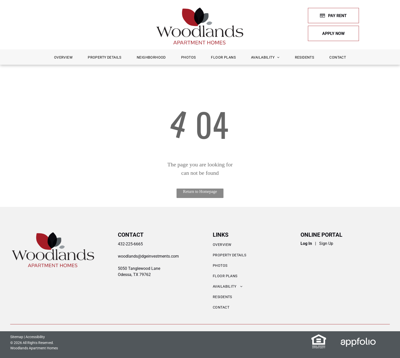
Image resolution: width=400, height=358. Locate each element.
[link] (333, 33)
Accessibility (35, 337)
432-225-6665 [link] (130, 244)
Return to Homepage (200, 191)
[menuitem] (63, 57)
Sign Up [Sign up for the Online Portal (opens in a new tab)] (326, 243)
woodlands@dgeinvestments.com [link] (148, 256)
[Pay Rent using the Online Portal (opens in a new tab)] (333, 15)
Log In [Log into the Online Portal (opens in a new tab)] (306, 243)
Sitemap (16, 337)
